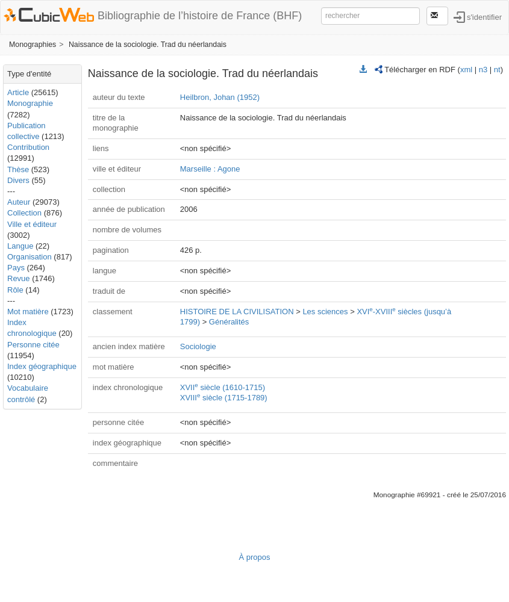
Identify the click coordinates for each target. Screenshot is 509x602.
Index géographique (42, 366)
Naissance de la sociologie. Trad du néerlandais (147, 44)
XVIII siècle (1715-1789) (223, 397)
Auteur (18, 201)
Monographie (30, 103)
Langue (20, 245)
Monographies (32, 44)
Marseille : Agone (210, 168)
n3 (483, 69)
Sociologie (198, 346)
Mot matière (28, 311)
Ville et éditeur (32, 224)
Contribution (28, 147)
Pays (16, 267)
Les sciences (325, 311)
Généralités (229, 321)
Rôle (15, 289)
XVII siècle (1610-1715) (222, 387)
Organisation (29, 256)
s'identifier (484, 16)
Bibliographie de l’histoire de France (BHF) (200, 16)
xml (466, 69)
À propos (254, 557)
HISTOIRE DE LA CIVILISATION (237, 311)
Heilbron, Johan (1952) (220, 97)
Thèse (18, 169)
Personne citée (33, 344)
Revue (18, 278)
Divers (18, 180)
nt (497, 69)
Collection (24, 212)
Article (18, 92)
